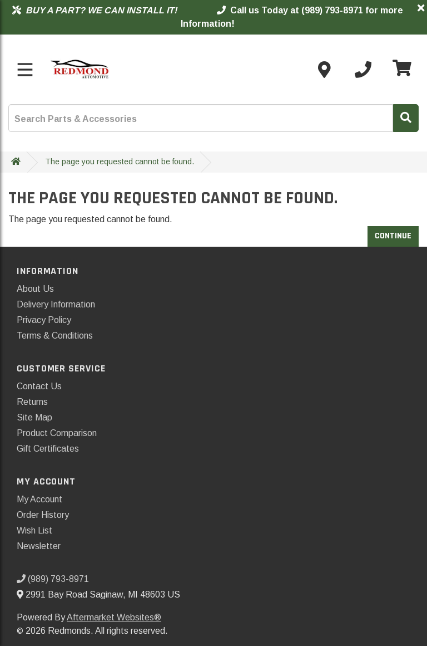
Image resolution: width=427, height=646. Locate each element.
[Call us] (363, 69)
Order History (43, 515)
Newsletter (39, 546)
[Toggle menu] (25, 69)
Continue (393, 236)
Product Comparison (57, 433)
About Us (35, 288)
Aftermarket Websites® (114, 617)
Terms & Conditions (55, 335)
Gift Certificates (48, 448)
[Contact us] (324, 69)
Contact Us (39, 386)
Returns (32, 402)
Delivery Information (56, 304)
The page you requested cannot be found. (119, 161)
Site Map (34, 417)
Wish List (34, 530)
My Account (39, 499)
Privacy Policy (44, 320)
